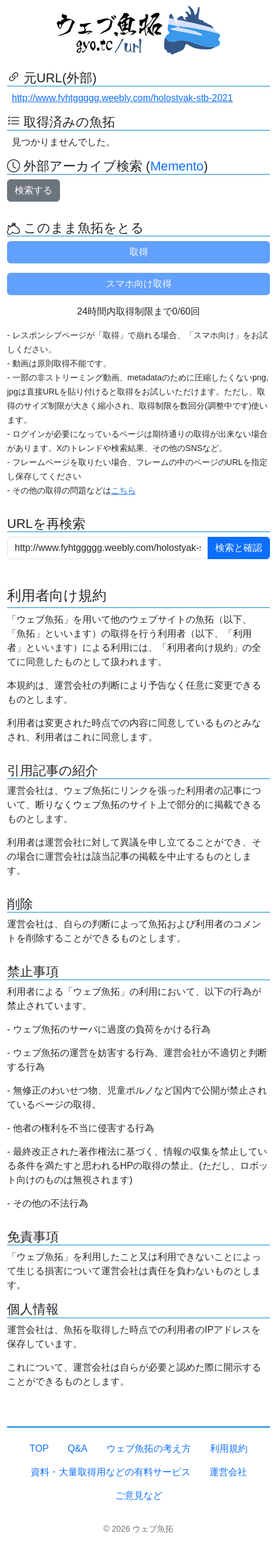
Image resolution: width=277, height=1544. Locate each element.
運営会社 (228, 1472)
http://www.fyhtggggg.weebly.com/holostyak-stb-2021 (122, 98)
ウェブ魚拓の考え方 (148, 1448)
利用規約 (229, 1448)
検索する (33, 190)
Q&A (78, 1448)
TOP (39, 1448)
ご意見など (138, 1495)
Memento (176, 166)
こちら (123, 490)
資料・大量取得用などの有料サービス (111, 1472)
